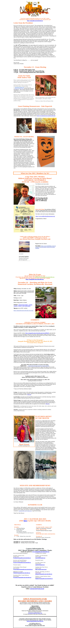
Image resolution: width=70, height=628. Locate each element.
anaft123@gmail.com (40, 564)
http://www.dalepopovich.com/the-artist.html (46, 115)
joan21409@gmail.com (40, 557)
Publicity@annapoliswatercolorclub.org (44, 578)
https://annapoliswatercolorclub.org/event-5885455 (37, 333)
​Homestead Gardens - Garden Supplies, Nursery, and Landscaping (23, 305)
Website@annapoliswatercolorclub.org (21, 572)
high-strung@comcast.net (40, 569)
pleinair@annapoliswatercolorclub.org (44, 277)
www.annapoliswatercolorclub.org (40, 551)
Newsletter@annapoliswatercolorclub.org (22, 577)
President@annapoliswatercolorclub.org (22, 557)
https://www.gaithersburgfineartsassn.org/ (45, 216)
